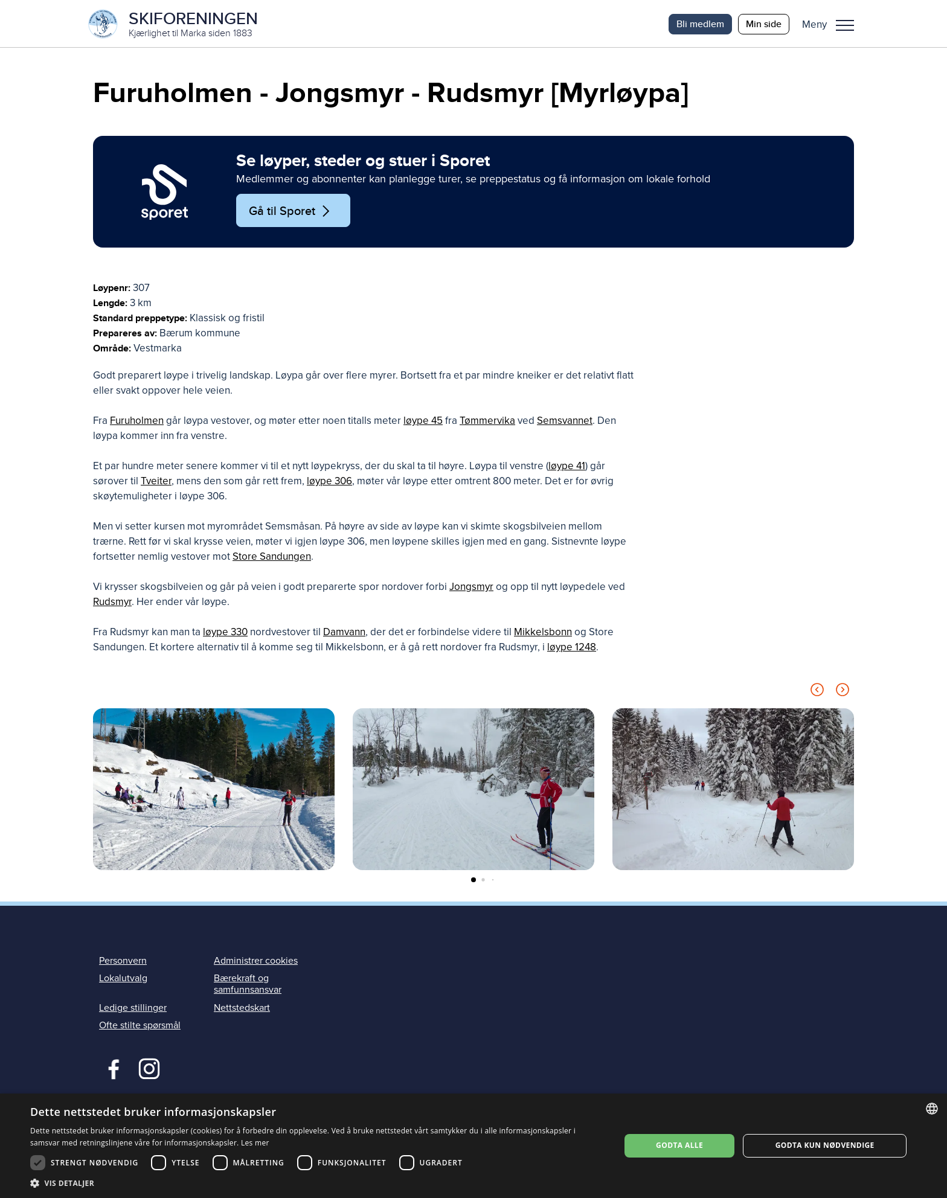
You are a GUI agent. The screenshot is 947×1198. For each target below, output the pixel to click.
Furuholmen (137, 421)
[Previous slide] (817, 692)
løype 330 (225, 633)
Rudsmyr (112, 603)
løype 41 (566, 467)
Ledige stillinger (133, 1008)
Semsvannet (564, 421)
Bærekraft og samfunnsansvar (247, 985)
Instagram (149, 1068)
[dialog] (473, 1146)
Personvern (123, 962)
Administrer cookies (256, 962)
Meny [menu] (845, 25)
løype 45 (423, 421)
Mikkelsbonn (543, 633)
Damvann (344, 633)
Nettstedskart (242, 1008)
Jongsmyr (471, 587)
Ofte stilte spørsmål (140, 1026)
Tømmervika (487, 421)
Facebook (111, 1068)
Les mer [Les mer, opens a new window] (255, 1143)
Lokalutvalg (123, 979)
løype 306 (329, 482)
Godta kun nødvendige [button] (825, 1145)
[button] (832, 24)
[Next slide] (842, 692)
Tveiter (156, 482)
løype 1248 (571, 648)
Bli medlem (700, 24)
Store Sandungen (272, 557)
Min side (764, 24)
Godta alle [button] (679, 1145)
